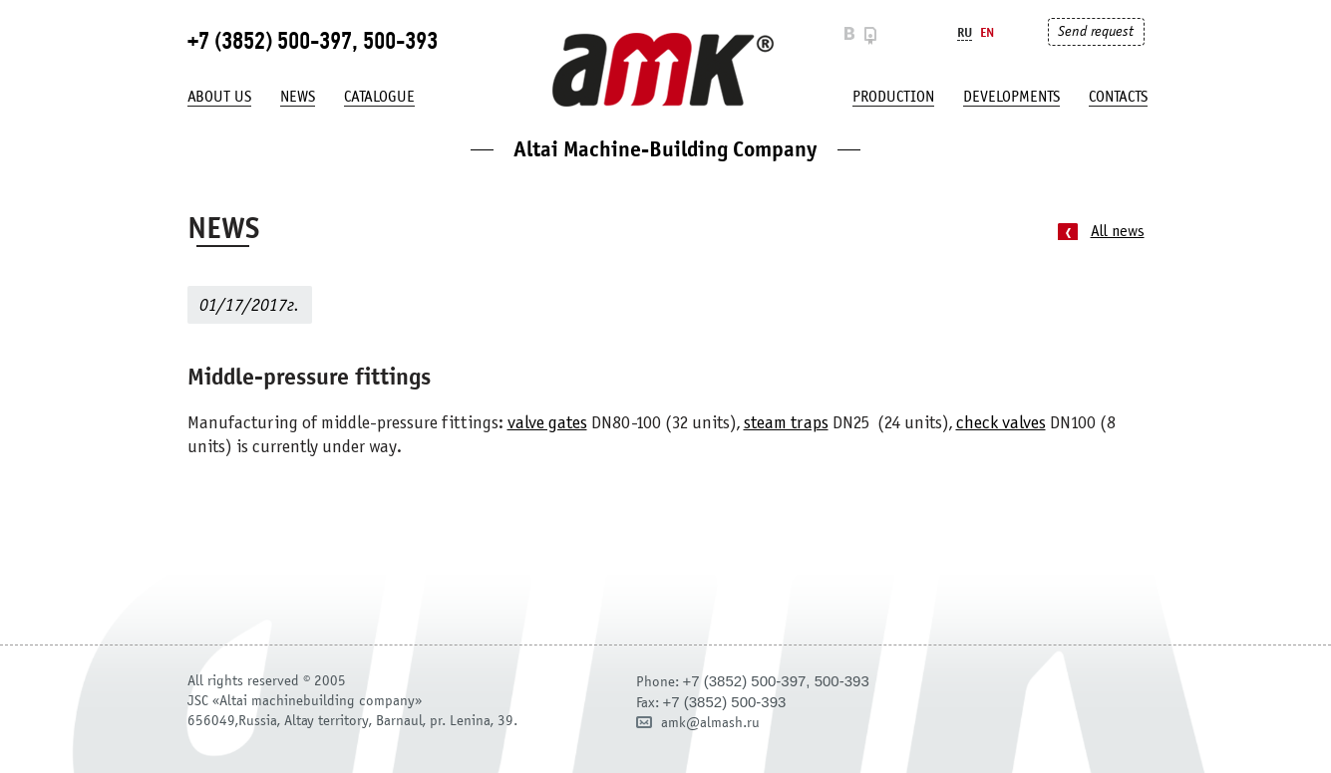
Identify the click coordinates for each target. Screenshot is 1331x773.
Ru (964, 32)
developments (1011, 97)
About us (219, 97)
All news (1118, 231)
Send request (1096, 31)
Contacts (1118, 97)
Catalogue (379, 97)
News (297, 97)
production (893, 97)
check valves (1001, 423)
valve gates (547, 423)
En (987, 32)
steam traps (786, 423)
